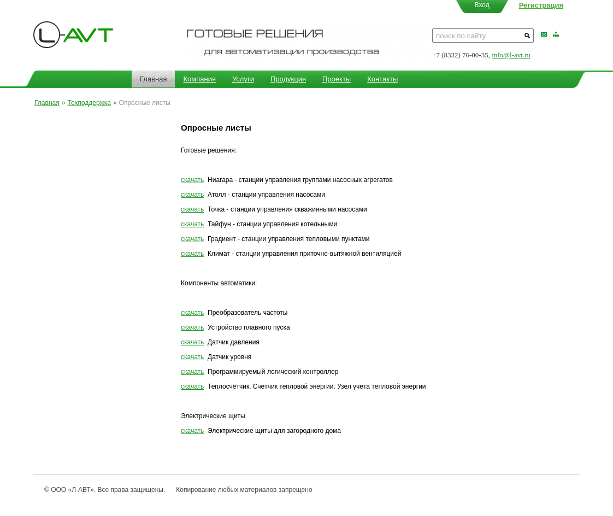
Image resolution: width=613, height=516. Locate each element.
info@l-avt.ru (511, 55)
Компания (199, 79)
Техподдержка (89, 103)
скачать (192, 180)
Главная (153, 79)
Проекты (336, 79)
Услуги (243, 79)
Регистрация (541, 5)
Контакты (382, 79)
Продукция (288, 79)
